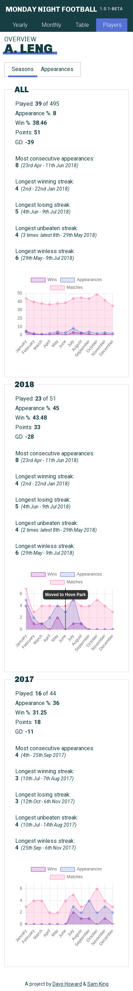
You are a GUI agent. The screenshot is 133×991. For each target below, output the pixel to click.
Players (112, 25)
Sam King (98, 984)
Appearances (57, 69)
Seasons (23, 69)
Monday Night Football (51, 9)
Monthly (51, 25)
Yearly (20, 25)
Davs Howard (67, 984)
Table (82, 25)
